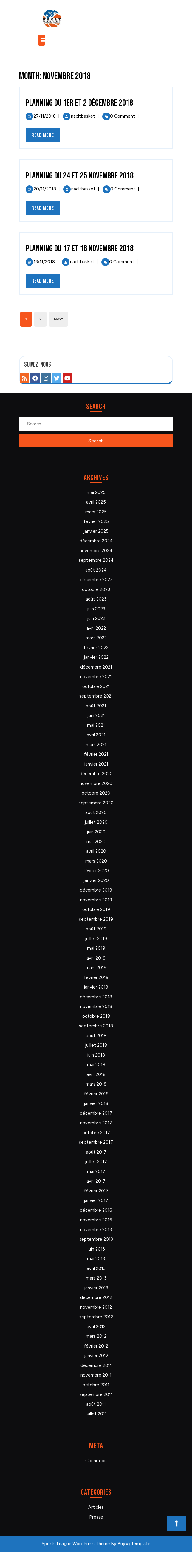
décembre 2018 (96, 997)
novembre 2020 (96, 783)
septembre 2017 (96, 1142)
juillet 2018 (96, 1045)
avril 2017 (96, 1181)
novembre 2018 (96, 1006)
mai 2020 (96, 841)
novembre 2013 (96, 1229)
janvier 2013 (96, 1288)
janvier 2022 (96, 657)
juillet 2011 (96, 1413)
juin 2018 (96, 1055)
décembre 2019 (96, 890)
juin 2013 (96, 1249)
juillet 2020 (96, 822)
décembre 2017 (96, 1113)
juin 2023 (96, 609)
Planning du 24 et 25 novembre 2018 (80, 175)
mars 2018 (96, 1084)
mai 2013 (96, 1258)
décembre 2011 (96, 1365)
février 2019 (96, 977)
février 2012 (96, 1346)
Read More (46, 136)
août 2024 (96, 570)
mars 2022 (96, 637)
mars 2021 (96, 744)
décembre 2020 (96, 773)
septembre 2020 (96, 803)
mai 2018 (96, 1064)
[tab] (42, 40)
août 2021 (96, 706)
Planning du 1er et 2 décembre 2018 (79, 103)
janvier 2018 (96, 1103)
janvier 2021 (96, 764)
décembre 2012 (96, 1297)
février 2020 (96, 870)
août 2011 (96, 1404)
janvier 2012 (96, 1355)
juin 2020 (96, 831)
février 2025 (96, 521)
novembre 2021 (96, 676)
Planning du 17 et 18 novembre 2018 (80, 248)
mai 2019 (96, 948)
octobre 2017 (96, 1132)
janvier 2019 (96, 987)
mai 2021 (96, 725)
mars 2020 (96, 861)
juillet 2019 (96, 938)
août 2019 (96, 928)
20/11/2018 (45, 189)
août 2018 (96, 1035)
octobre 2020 (96, 793)
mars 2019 (96, 967)
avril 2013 (96, 1268)
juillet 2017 (96, 1161)
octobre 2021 (96, 686)
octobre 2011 (96, 1385)
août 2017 (96, 1152)
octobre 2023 (96, 589)
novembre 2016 (96, 1219)
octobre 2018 (96, 1016)
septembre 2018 (96, 1025)
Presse (96, 1517)
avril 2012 (96, 1326)
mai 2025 (96, 492)
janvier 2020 (96, 880)
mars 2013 (96, 1278)
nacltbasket (83, 116)
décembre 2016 (96, 1210)
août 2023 (96, 599)
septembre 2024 (96, 560)
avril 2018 (96, 1074)
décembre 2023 (96, 579)
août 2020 (96, 812)
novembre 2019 (96, 900)
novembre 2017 (96, 1122)
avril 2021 (96, 734)
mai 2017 (96, 1171)
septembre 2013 (96, 1239)
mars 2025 (96, 512)
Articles (96, 1507)
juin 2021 (96, 715)
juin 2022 (96, 618)
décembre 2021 (96, 667)
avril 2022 (96, 628)
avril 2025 (96, 502)
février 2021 (96, 754)
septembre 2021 (96, 696)
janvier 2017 (96, 1200)
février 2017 (96, 1191)
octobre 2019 (96, 909)
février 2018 (96, 1094)
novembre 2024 (96, 550)
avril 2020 (96, 851)
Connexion (96, 1460)
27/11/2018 (45, 116)
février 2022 (96, 647)
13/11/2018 (44, 261)
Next (58, 319)
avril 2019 (96, 958)
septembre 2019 (96, 919)
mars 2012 (96, 1336)
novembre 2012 (96, 1307)
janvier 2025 (96, 531)
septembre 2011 (96, 1394)
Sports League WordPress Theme (76, 1543)
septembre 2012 (96, 1316)
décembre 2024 (96, 540)
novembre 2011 (96, 1375)
